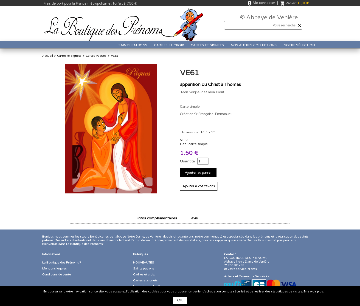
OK (180, 300)
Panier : (297, 3)
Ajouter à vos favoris (199, 186)
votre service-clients (242, 269)
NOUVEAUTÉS (143, 262)
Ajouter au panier (198, 173)
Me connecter (264, 3)
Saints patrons (132, 45)
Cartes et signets (207, 45)
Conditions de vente (56, 274)
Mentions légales (54, 268)
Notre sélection (299, 45)
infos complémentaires (157, 218)
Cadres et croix (169, 45)
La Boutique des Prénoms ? (61, 262)
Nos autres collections (254, 45)
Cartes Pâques (96, 56)
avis (194, 218)
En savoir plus (313, 291)
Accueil (47, 56)
